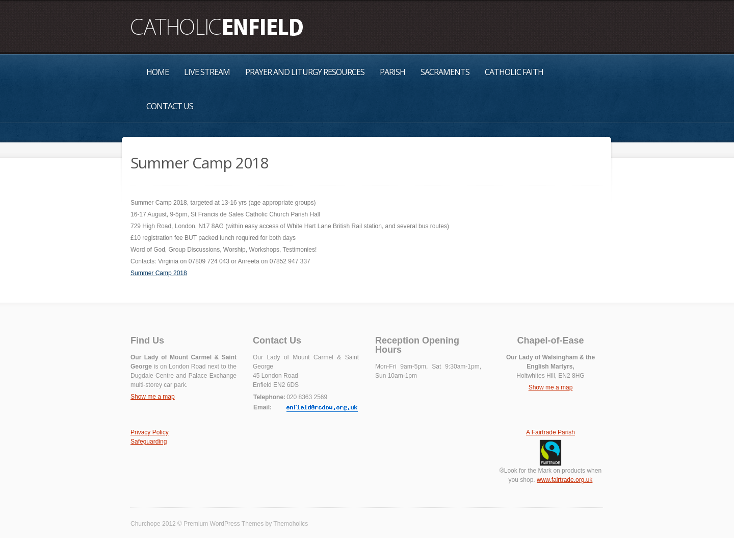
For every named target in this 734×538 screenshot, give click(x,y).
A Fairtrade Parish (550, 432)
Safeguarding (148, 441)
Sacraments (445, 72)
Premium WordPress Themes (224, 523)
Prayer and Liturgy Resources (304, 72)
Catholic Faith (514, 72)
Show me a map (152, 396)
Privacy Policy (149, 432)
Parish (392, 72)
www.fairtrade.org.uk (564, 479)
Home (157, 72)
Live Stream (207, 72)
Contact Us (169, 106)
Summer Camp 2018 (158, 273)
